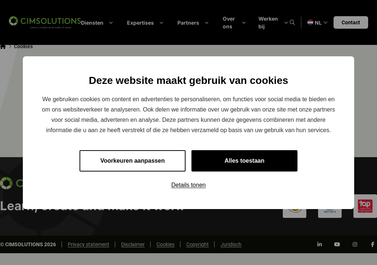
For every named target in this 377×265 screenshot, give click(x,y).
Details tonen (188, 185)
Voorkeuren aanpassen (133, 161)
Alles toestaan (244, 161)
